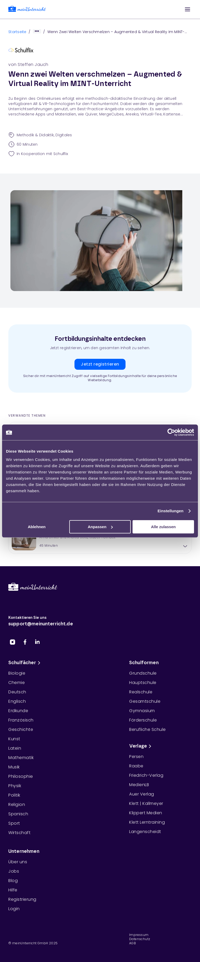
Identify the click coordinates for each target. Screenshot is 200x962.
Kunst (14, 739)
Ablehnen (37, 527)
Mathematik (21, 758)
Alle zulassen (163, 527)
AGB (132, 943)
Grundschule (143, 673)
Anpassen (100, 527)
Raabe (136, 766)
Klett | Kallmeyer (146, 803)
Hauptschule (143, 683)
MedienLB (139, 785)
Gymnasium (142, 711)
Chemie (16, 683)
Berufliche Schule (147, 729)
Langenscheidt (145, 832)
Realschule (140, 692)
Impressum (139, 935)
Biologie (16, 673)
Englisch (17, 701)
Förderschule (143, 720)
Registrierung (22, 899)
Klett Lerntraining (147, 822)
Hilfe (12, 890)
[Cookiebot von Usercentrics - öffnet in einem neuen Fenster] (171, 432)
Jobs (13, 871)
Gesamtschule (144, 701)
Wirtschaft (19, 833)
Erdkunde (18, 711)
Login (14, 909)
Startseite (17, 31)
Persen (136, 757)
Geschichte (20, 729)
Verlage (141, 746)
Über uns (17, 862)
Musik (14, 767)
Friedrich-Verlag (146, 775)
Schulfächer (25, 663)
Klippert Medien (145, 813)
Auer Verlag (141, 794)
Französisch (21, 720)
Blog (13, 881)
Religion (16, 804)
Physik (14, 786)
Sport (14, 823)
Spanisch (18, 814)
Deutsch (17, 692)
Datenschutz (139, 939)
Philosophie (20, 776)
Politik (14, 795)
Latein (14, 748)
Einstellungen (171, 511)
